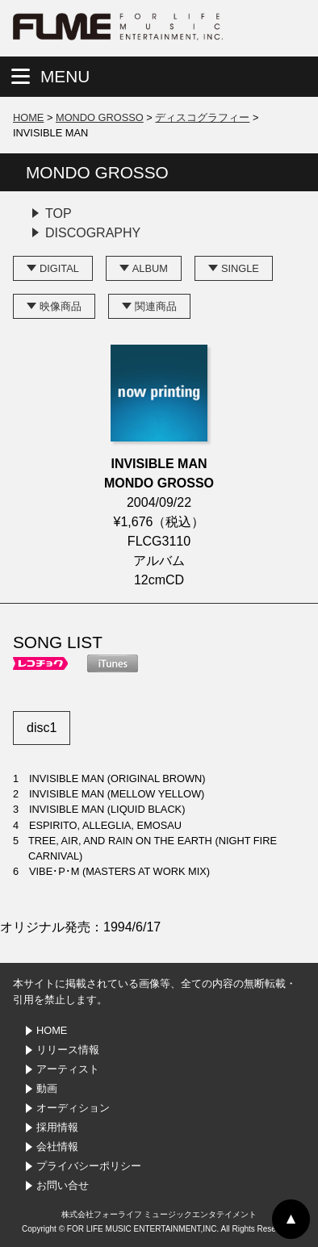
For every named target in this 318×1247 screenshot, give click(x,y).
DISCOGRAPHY (92, 233)
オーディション (73, 1108)
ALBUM (150, 268)
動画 (46, 1088)
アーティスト (67, 1069)
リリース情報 (67, 1050)
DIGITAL (59, 268)
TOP (58, 213)
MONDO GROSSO (100, 117)
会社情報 (57, 1146)
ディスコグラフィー (202, 117)
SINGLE (240, 268)
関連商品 (156, 306)
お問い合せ (62, 1185)
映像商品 (61, 306)
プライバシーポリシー (88, 1166)
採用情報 (57, 1127)
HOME (28, 117)
